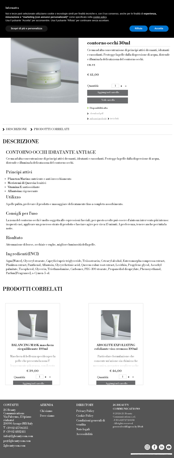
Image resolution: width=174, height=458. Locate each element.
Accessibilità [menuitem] (84, 434)
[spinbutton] (115, 86)
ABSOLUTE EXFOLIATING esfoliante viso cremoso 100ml (115, 347)
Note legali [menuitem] (83, 429)
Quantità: (93, 86)
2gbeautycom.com (14, 445)
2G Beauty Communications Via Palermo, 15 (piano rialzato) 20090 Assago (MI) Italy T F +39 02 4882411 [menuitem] (18, 421)
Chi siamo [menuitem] (46, 411)
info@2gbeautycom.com (18, 436)
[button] (121, 86)
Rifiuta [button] (138, 28)
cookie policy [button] (100, 17)
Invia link (114, 118)
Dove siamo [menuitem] (47, 416)
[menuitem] (19, 436)
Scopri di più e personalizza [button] (26, 28)
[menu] (56, 413)
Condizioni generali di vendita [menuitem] (90, 422)
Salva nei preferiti (98, 118)
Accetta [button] (158, 28)
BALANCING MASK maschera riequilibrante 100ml (33, 347)
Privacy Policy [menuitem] (85, 411)
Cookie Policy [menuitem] (84, 416)
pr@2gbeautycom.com (17, 441)
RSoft (140, 426)
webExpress (128, 426)
